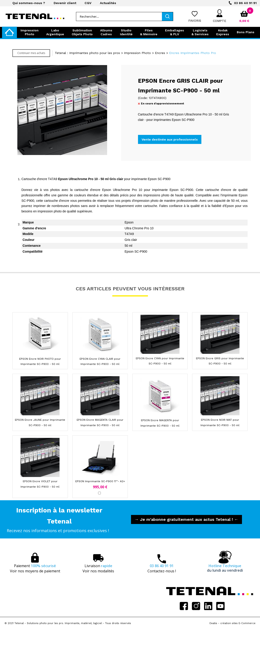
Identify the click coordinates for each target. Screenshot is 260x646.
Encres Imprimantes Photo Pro (192, 53)
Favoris (194, 20)
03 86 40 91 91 (245, 3)
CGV (88, 3)
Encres (160, 53)
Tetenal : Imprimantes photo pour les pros (87, 53)
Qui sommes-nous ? (28, 3)
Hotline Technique (225, 568)
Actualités (108, 3)
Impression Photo (137, 53)
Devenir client (65, 3)
